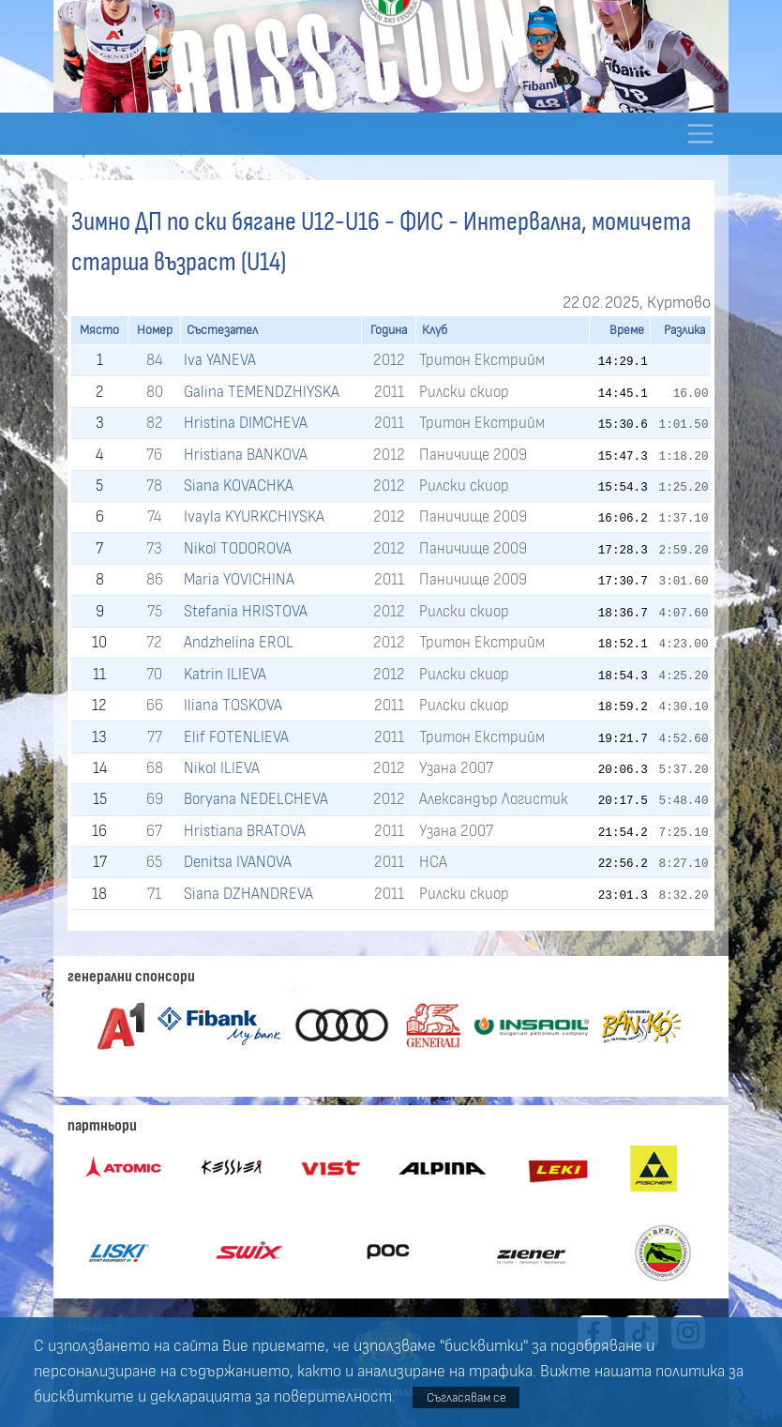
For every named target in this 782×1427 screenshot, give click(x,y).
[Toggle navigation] (700, 134)
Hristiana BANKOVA (246, 455)
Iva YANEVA (220, 360)
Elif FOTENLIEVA (236, 737)
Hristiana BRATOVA (245, 831)
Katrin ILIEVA (225, 674)
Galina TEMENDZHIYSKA (261, 392)
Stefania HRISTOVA (246, 611)
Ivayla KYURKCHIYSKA (254, 516)
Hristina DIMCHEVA (246, 423)
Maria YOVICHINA (239, 579)
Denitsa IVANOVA (238, 862)
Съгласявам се (466, 1397)
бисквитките (84, 1397)
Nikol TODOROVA (238, 548)
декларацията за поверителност (271, 1397)
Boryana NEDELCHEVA (256, 799)
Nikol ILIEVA (222, 768)
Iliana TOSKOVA (233, 705)
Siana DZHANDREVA (248, 894)
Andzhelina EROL (238, 642)
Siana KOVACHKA (238, 485)
